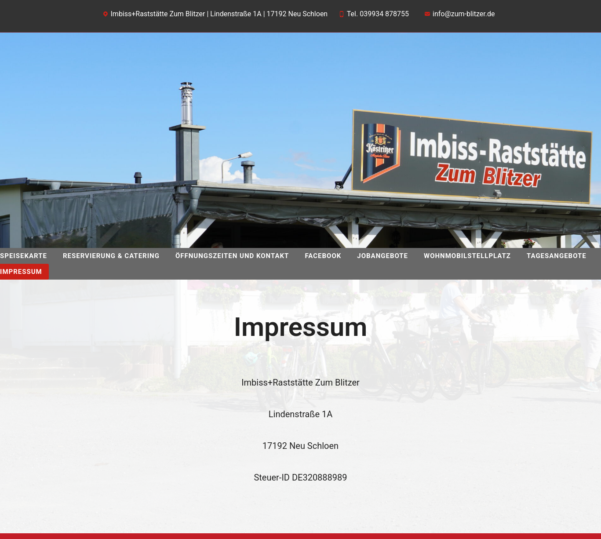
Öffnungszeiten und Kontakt (232, 256)
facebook (323, 256)
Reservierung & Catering (111, 256)
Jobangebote (382, 256)
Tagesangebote (556, 256)
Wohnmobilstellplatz (467, 256)
